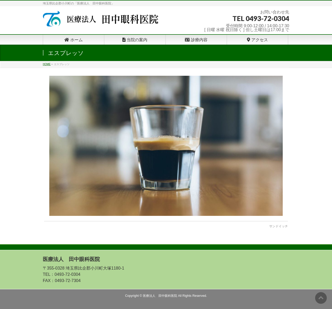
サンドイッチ (278, 226)
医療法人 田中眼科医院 (160, 296)
